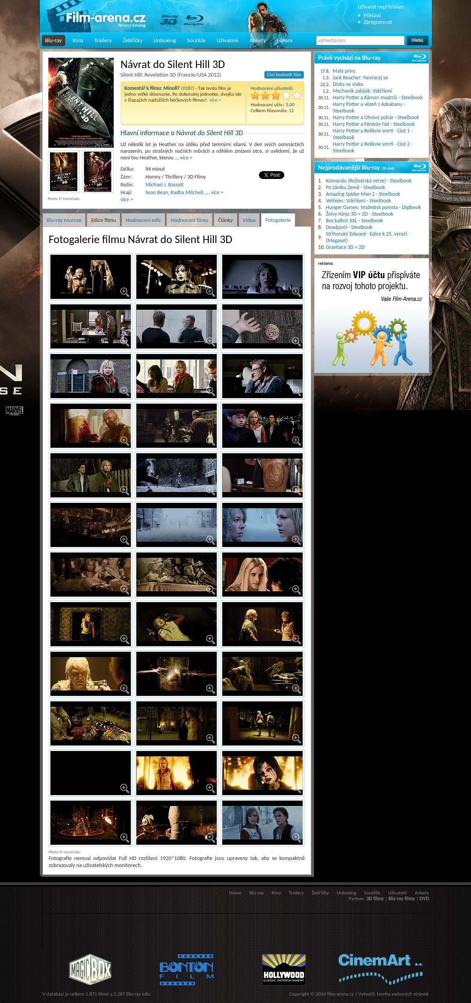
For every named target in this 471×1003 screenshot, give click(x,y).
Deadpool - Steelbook (349, 227)
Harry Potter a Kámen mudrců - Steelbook (378, 97)
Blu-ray (53, 40)
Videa (249, 219)
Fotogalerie (278, 219)
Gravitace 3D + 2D (345, 247)
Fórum (285, 40)
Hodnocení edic (143, 219)
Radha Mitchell (187, 192)
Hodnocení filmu (189, 219)
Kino (78, 40)
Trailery (103, 40)
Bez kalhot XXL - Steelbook (354, 220)
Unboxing (164, 40)
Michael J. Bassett (165, 184)
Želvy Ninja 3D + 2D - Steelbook (360, 214)
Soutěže (196, 40)
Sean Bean (157, 192)
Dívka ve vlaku (348, 84)
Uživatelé (228, 40)
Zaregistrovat (378, 22)
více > (215, 100)
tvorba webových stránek (403, 994)
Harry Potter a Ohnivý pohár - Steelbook (376, 117)
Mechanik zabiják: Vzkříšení (362, 91)
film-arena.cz (340, 994)
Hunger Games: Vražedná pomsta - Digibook (373, 207)
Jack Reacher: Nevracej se (360, 77)
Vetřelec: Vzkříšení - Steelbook (358, 200)
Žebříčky (133, 40)
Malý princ (344, 71)
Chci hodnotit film (284, 74)
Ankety (258, 40)
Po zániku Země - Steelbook (355, 187)
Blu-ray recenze (64, 219)
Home (235, 893)
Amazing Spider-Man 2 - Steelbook (363, 194)
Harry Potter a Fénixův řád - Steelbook (374, 124)
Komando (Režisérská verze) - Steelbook (369, 180)
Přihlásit (373, 15)
